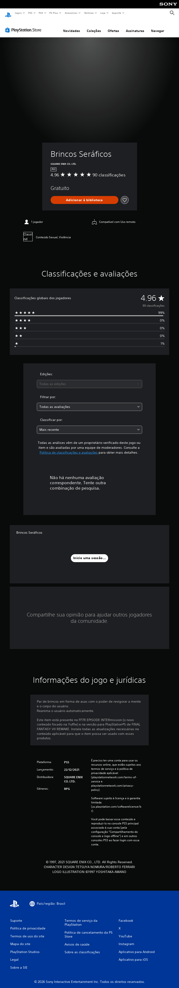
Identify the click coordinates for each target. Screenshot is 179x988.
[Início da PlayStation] (8, 13)
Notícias (89, 12)
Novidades (71, 26)
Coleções (94, 26)
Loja (103, 12)
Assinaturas (135, 26)
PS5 (30, 12)
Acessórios (71, 12)
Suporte (116, 12)
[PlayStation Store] (24, 25)
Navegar (157, 26)
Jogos (18, 12)
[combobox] (89, 379)
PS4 (40, 12)
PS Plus (53, 12)
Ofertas (113, 26)
